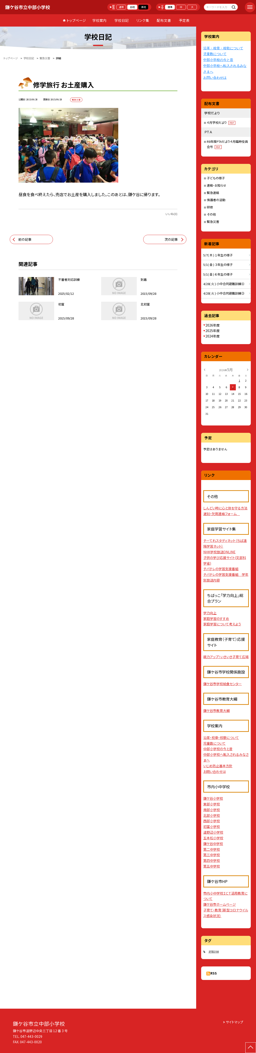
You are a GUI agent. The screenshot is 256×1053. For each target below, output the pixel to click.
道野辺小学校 (213, 832)
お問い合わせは (215, 77)
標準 (170, 7)
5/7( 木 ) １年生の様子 (218, 255)
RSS (213, 973)
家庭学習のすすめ (216, 618)
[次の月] (247, 369)
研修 (210, 207)
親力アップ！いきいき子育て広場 (226, 656)
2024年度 (212, 336)
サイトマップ (234, 1022)
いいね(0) (171, 214)
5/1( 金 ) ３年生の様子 (218, 264)
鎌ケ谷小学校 (213, 798)
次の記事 (171, 239)
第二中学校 (211, 849)
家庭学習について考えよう (222, 624)
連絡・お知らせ (216, 185)
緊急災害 (213, 221)
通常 (121, 7)
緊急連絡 (213, 192)
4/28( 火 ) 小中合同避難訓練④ (223, 284)
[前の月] (204, 369)
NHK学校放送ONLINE (219, 552)
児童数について (215, 54)
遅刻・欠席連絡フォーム (221, 513)
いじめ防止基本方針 (217, 765)
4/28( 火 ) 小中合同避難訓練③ (223, 293)
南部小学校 (211, 809)
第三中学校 (211, 854)
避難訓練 (214, 951)
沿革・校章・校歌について (223, 48)
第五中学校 (211, 866)
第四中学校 (211, 860)
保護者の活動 (216, 200)
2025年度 (212, 330)
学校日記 (121, 20)
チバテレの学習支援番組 (220, 568)
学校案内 (99, 20)
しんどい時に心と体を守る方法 (225, 508)
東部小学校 (211, 804)
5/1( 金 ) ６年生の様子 (218, 274)
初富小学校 (211, 826)
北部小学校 (211, 815)
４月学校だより (221, 122)
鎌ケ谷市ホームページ (219, 904)
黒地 (143, 7)
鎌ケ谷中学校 (213, 843)
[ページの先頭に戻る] (251, 1048)
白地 (132, 7)
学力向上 (210, 612)
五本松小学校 (213, 838)
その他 (211, 214)
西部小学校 (211, 820)
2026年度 (212, 325)
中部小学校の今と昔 (218, 60)
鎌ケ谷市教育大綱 (216, 710)
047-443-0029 (31, 1036)
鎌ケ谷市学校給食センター (222, 683)
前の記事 (25, 239)
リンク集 (142, 20)
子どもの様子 (216, 178)
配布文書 (164, 20)
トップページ (76, 20)
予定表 (184, 20)
